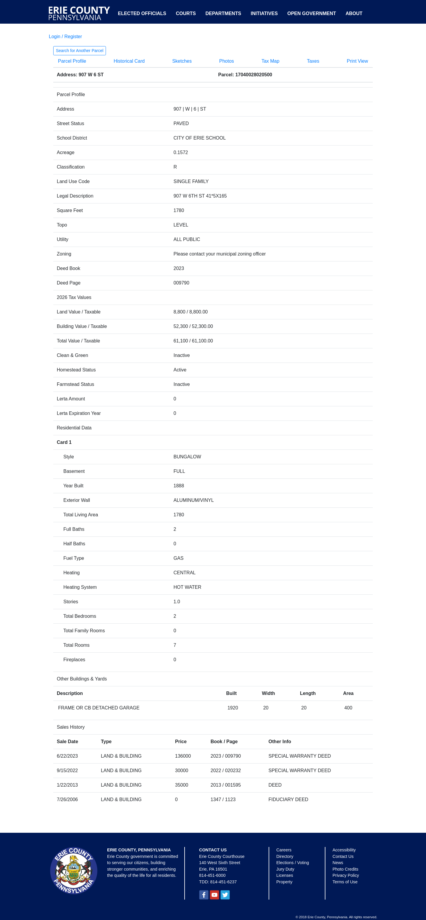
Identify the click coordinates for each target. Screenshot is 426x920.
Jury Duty (285, 869)
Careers (283, 850)
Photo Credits (345, 869)
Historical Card (129, 61)
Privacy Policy (346, 875)
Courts (186, 13)
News (338, 862)
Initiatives (264, 13)
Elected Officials (142, 13)
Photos (226, 61)
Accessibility (344, 850)
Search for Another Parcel (79, 50)
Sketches (182, 61)
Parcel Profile (72, 61)
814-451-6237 (223, 881)
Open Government (311, 13)
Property (284, 881)
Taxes (313, 61)
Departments (223, 13)
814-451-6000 (212, 875)
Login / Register (65, 36)
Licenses (284, 875)
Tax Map (270, 61)
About (354, 13)
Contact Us (343, 856)
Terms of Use (345, 881)
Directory (284, 856)
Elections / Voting (292, 862)
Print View (357, 61)
